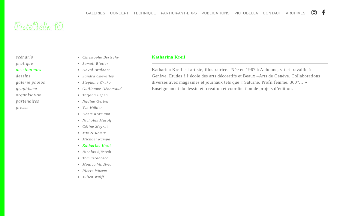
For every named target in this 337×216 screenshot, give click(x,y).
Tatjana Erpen (95, 95)
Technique (145, 13)
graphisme (26, 88)
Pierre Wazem (95, 170)
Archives (295, 13)
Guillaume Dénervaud (102, 88)
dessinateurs (28, 69)
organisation (29, 94)
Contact (272, 13)
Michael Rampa (96, 139)
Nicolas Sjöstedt (97, 151)
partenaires (27, 101)
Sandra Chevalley (98, 76)
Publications (216, 13)
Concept (119, 13)
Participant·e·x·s (179, 13)
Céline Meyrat (95, 126)
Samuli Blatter (96, 63)
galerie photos (30, 82)
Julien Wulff (93, 177)
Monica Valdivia (97, 164)
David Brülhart (96, 70)
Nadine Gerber (96, 101)
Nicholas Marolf (97, 120)
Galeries (95, 13)
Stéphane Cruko (97, 82)
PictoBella (246, 13)
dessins (23, 76)
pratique (24, 63)
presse (22, 107)
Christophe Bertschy (101, 57)
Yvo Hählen (93, 107)
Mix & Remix (94, 132)
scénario (24, 57)
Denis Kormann (96, 114)
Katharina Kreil (97, 145)
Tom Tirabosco (96, 158)
